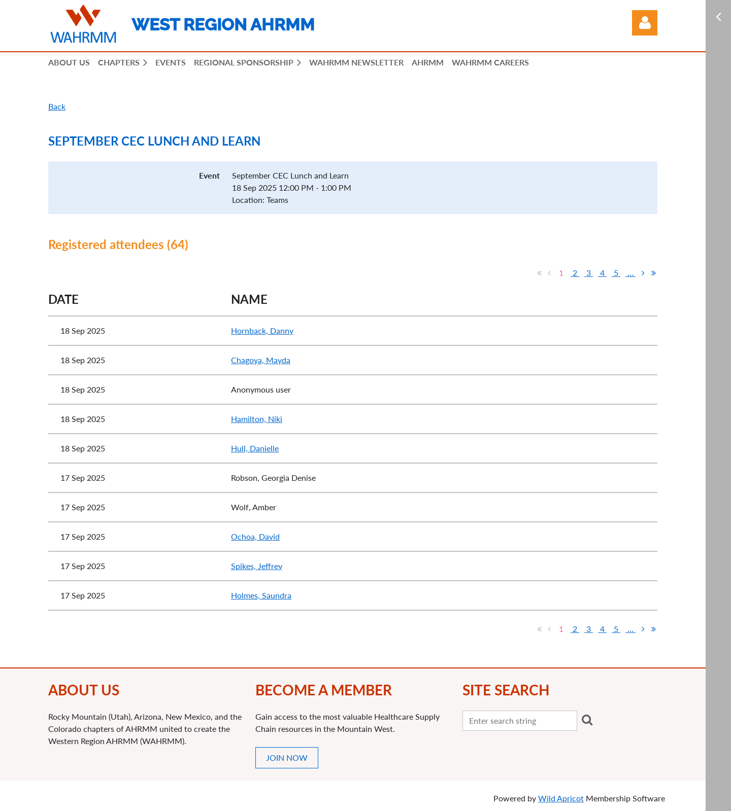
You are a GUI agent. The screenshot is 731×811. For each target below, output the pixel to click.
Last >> (653, 273)
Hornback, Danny (262, 330)
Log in (644, 23)
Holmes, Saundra (261, 595)
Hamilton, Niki (256, 419)
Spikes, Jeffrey (256, 566)
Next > (643, 273)
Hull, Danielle (255, 448)
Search (587, 720)
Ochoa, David (255, 536)
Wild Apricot (561, 798)
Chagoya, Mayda (260, 360)
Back (56, 106)
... (630, 272)
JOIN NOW (287, 757)
